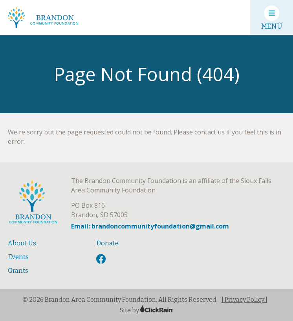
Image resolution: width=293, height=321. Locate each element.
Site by (146, 310)
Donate (107, 243)
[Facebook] (102, 259)
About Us (22, 243)
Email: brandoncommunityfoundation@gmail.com (150, 226)
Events (18, 257)
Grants (18, 270)
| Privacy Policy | (244, 299)
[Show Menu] (271, 17)
